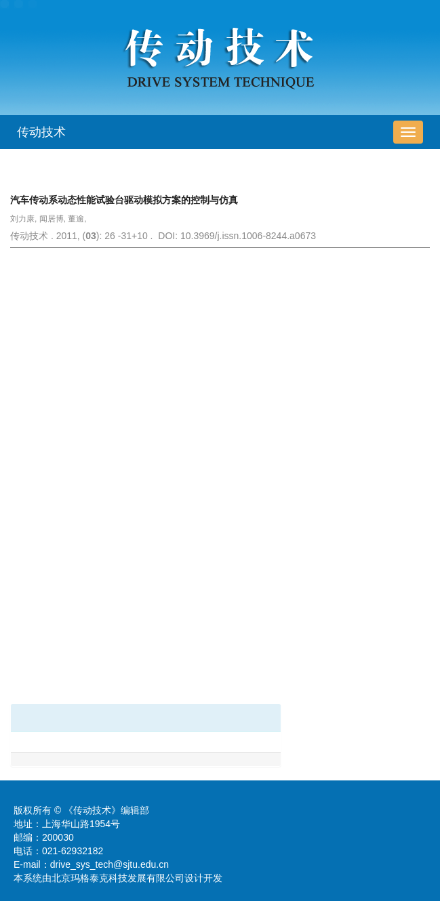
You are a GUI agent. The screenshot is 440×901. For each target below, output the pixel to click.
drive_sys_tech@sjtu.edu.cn (109, 864)
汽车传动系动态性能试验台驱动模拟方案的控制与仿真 (124, 199)
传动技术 (41, 132)
